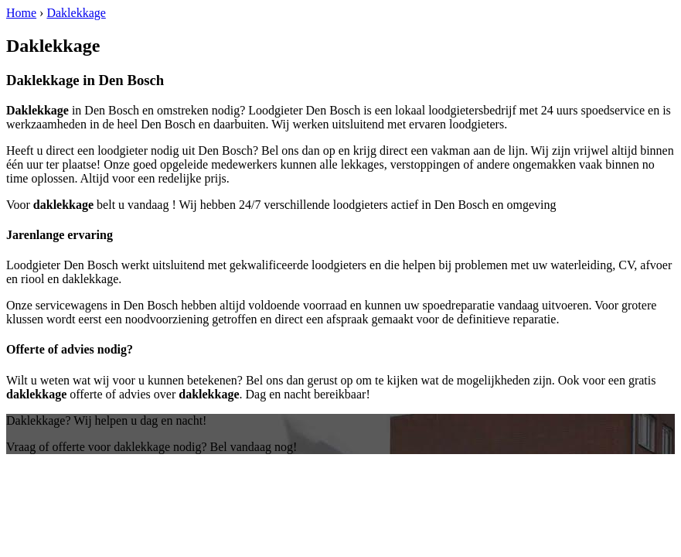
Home (21, 12)
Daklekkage (75, 12)
